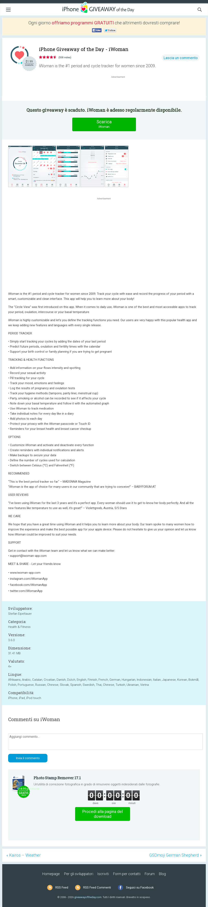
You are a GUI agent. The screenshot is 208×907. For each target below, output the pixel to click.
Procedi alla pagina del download (102, 814)
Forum (150, 874)
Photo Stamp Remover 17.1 (57, 777)
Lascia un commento (181, 58)
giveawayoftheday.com (88, 897)
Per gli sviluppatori (78, 874)
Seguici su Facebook (140, 887)
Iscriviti (103, 874)
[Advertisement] (120, 88)
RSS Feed (61, 887)
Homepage (51, 874)
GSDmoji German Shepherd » (175, 855)
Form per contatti (126, 874)
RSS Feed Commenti (97, 887)
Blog (162, 874)
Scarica (104, 124)
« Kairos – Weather (23, 855)
